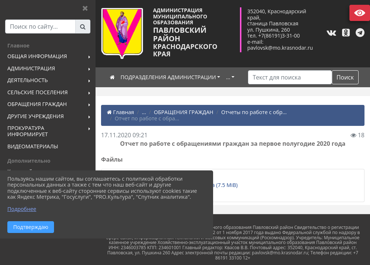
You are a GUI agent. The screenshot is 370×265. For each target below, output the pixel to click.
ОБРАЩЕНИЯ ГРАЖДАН (183, 112)
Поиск (345, 77)
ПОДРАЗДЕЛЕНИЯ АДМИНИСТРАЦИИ (168, 77)
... (228, 77)
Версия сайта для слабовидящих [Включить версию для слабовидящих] (359, 13)
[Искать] (290, 77)
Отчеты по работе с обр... (254, 112)
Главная (120, 112)
